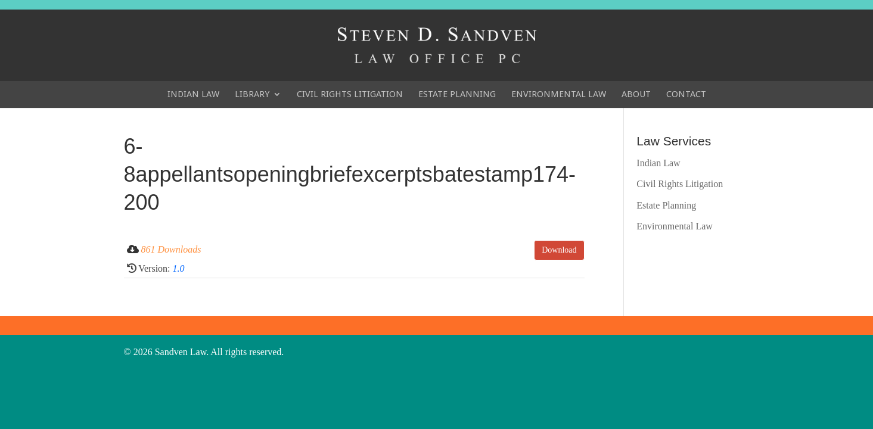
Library (252, 94)
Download (559, 249)
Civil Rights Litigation (350, 94)
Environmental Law (558, 94)
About (636, 94)
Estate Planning (457, 94)
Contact (686, 94)
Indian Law (193, 94)
